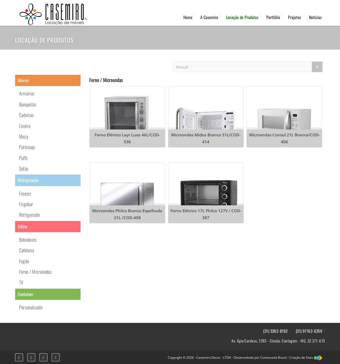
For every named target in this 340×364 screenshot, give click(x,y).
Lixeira (25, 125)
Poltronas (27, 147)
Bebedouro (28, 239)
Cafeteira (26, 250)
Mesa (23, 136)
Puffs (23, 157)
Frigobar (26, 204)
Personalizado (31, 307)
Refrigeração (28, 180)
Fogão (24, 261)
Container (25, 294)
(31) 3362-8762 (275, 331)
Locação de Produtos (242, 17)
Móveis (23, 80)
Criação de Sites (301, 357)
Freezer (25, 193)
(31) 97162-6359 (309, 331)
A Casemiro (209, 17)
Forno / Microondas (35, 271)
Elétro (22, 226)
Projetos (294, 17)
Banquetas (28, 104)
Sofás (24, 168)
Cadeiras (26, 114)
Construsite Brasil (273, 357)
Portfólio (273, 17)
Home (187, 17)
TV (21, 282)
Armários (27, 93)
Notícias (315, 17)
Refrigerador (29, 214)
